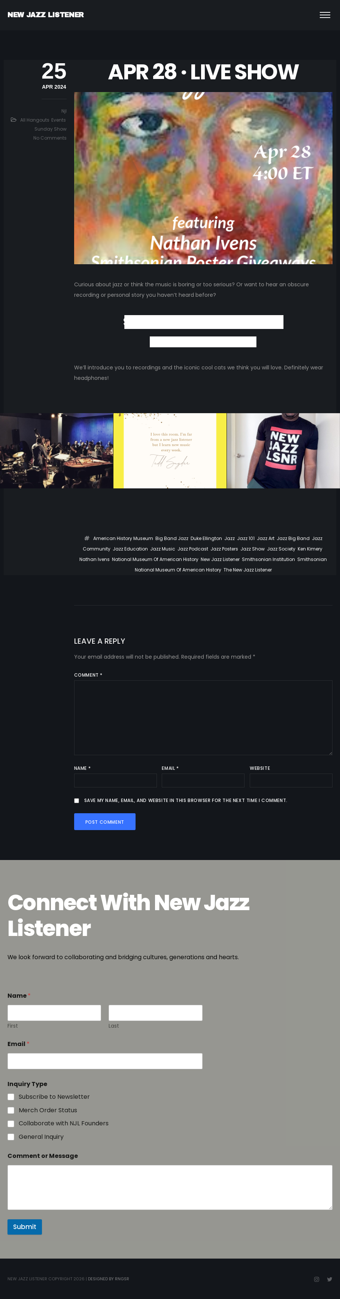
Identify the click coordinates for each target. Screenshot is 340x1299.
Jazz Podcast (192, 549)
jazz (229, 538)
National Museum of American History (155, 559)
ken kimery (310, 549)
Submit (24, 1226)
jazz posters (224, 549)
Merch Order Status (48, 1110)
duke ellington (206, 538)
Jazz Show (252, 549)
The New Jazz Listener (248, 570)
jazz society (281, 549)
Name (82, 768)
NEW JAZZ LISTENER (45, 15)
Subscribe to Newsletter (54, 1097)
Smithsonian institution (268, 559)
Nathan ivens (94, 559)
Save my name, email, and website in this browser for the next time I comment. (186, 800)
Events (58, 120)
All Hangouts (34, 120)
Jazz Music (162, 549)
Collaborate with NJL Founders (64, 1124)
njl (64, 111)
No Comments (50, 138)
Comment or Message (42, 1155)
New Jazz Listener (220, 559)
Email (170, 768)
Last (114, 1026)
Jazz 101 (246, 538)
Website (260, 768)
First (12, 1026)
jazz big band (293, 538)
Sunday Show (50, 129)
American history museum (123, 538)
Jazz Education (130, 549)
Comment (88, 675)
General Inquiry (41, 1137)
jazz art (265, 538)
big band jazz (171, 538)
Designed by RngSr (108, 1279)
